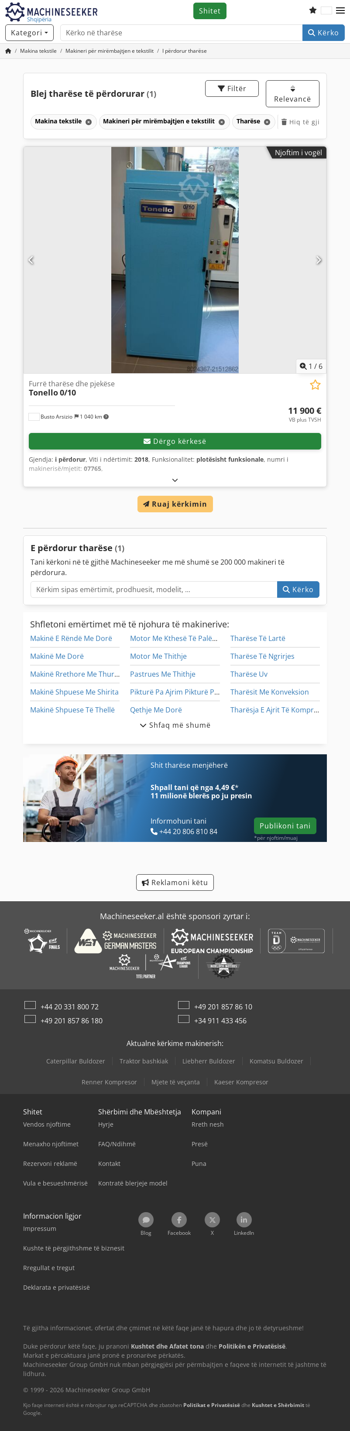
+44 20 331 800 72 (70, 1007)
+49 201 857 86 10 (223, 1007)
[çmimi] (304, 414)
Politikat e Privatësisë (211, 1405)
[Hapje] (175, 480)
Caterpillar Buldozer (75, 1061)
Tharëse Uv (249, 674)
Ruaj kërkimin (175, 504)
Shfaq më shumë (175, 725)
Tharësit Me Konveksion (269, 692)
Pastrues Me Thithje (163, 674)
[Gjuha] (326, 11)
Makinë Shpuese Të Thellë (72, 710)
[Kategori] (29, 32)
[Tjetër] (318, 260)
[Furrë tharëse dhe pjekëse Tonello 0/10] (175, 260)
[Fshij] (88, 122)
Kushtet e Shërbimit (278, 1405)
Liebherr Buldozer (208, 1061)
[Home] (38, 51)
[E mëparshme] (31, 260)
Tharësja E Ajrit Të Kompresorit (281, 710)
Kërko (323, 32)
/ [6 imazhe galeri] (311, 366)
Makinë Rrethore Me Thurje (75, 674)
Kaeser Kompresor (241, 1082)
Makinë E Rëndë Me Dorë (71, 638)
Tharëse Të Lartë (257, 638)
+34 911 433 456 (220, 1021)
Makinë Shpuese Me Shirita (74, 692)
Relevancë (292, 94)
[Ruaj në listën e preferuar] (315, 385)
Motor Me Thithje (158, 656)
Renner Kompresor (109, 1082)
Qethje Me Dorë (156, 710)
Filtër (232, 88)
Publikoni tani (285, 826)
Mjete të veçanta (175, 1082)
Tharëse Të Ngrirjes (262, 656)
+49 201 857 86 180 (72, 1021)
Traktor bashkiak (144, 1061)
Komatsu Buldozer (276, 1061)
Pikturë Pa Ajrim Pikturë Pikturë (181, 692)
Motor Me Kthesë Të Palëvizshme (184, 638)
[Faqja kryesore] (8, 51)
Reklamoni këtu (175, 882)
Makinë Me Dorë (57, 656)
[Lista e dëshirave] (313, 11)
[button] (340, 11)
